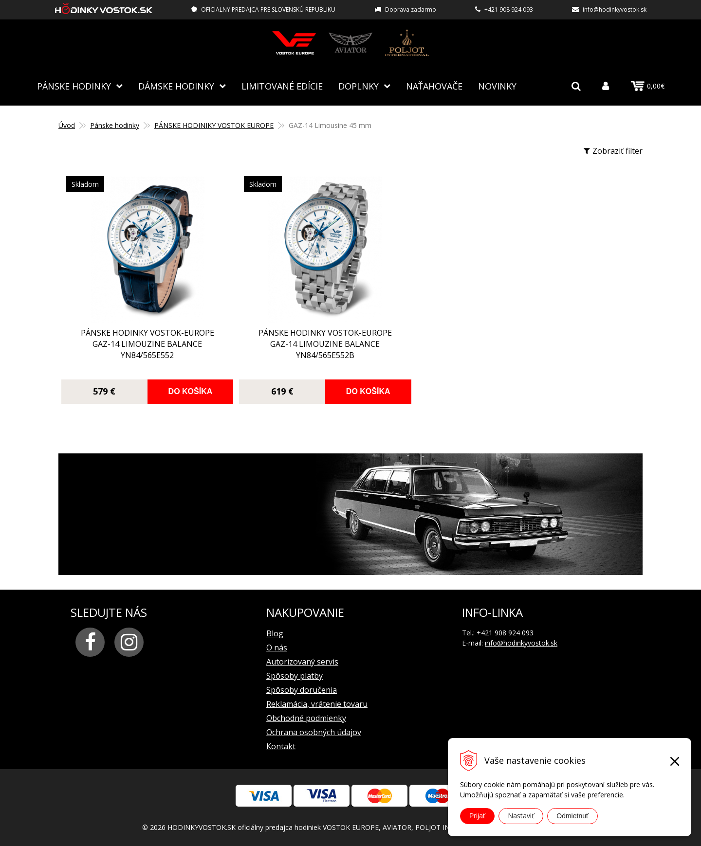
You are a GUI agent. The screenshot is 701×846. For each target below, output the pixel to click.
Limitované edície (282, 85)
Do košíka (166, 390)
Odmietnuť (572, 816)
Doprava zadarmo (410, 9)
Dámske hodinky (176, 85)
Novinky (497, 85)
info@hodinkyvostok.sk (614, 9)
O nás (276, 646)
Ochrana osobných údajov (313, 731)
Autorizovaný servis (302, 660)
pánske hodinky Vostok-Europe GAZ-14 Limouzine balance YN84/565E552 (131, 343)
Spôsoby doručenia (301, 689)
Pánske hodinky (74, 85)
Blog (274, 632)
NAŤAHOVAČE (434, 85)
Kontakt (280, 745)
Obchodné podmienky (306, 717)
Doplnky (358, 85)
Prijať (477, 816)
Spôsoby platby (294, 674)
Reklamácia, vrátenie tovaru (317, 703)
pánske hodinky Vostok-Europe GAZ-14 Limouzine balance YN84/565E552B (276, 343)
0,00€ (647, 85)
